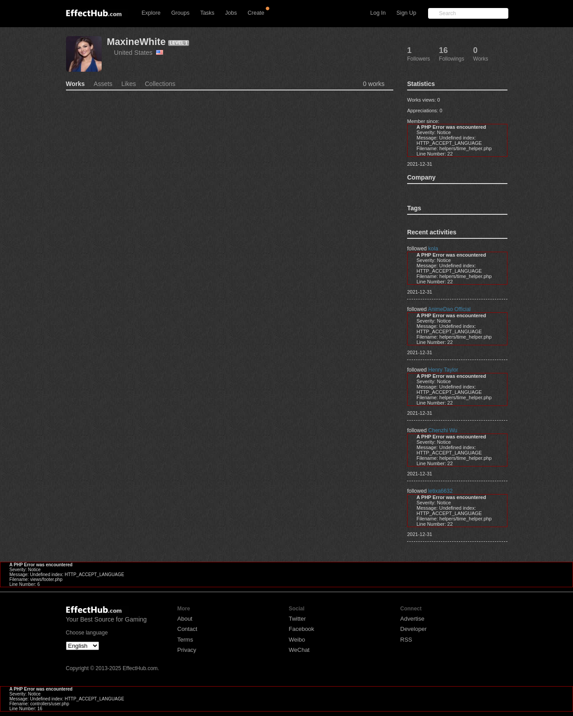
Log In (378, 13)
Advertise (412, 618)
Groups (180, 13)
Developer (413, 629)
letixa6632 (440, 491)
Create (255, 13)
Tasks (207, 13)
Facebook (301, 629)
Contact (187, 629)
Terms (185, 639)
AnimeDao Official (449, 309)
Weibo (297, 639)
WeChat (299, 649)
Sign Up (406, 13)
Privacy (187, 649)
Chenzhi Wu (442, 430)
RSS (406, 639)
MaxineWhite (136, 41)
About (185, 618)
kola (433, 248)
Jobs (231, 13)
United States (138, 52)
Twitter (297, 618)
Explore (151, 13)
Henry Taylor (443, 370)
